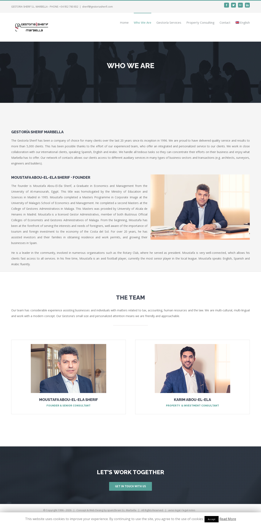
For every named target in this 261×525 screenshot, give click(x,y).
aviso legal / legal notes (181, 510)
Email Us (243, 510)
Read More (227, 519)
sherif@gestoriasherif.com (97, 6)
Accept (211, 519)
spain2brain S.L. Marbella (121, 510)
